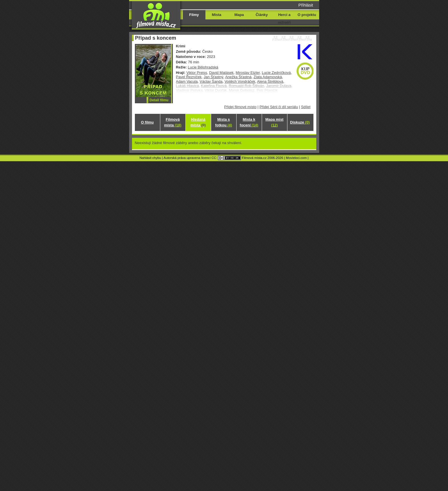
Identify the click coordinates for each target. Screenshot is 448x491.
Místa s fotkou (223, 122)
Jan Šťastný (213, 77)
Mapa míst (274, 122)
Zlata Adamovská (267, 77)
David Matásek (221, 72)
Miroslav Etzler (248, 72)
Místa (216, 15)
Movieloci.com (296, 157)
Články (262, 15)
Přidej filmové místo (240, 107)
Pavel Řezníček (189, 77)
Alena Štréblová (270, 81)
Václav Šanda (211, 81)
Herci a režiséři (284, 19)
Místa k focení (249, 122)
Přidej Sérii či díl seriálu (278, 107)
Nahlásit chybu (150, 157)
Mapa (239, 15)
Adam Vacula (187, 81)
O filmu (147, 122)
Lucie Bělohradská (203, 67)
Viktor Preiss (196, 72)
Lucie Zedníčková (276, 72)
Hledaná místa (198, 122)
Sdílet (305, 107)
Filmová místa (172, 122)
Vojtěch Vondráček (240, 81)
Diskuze (299, 122)
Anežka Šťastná (238, 77)
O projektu (307, 15)
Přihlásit (305, 5)
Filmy (194, 15)
